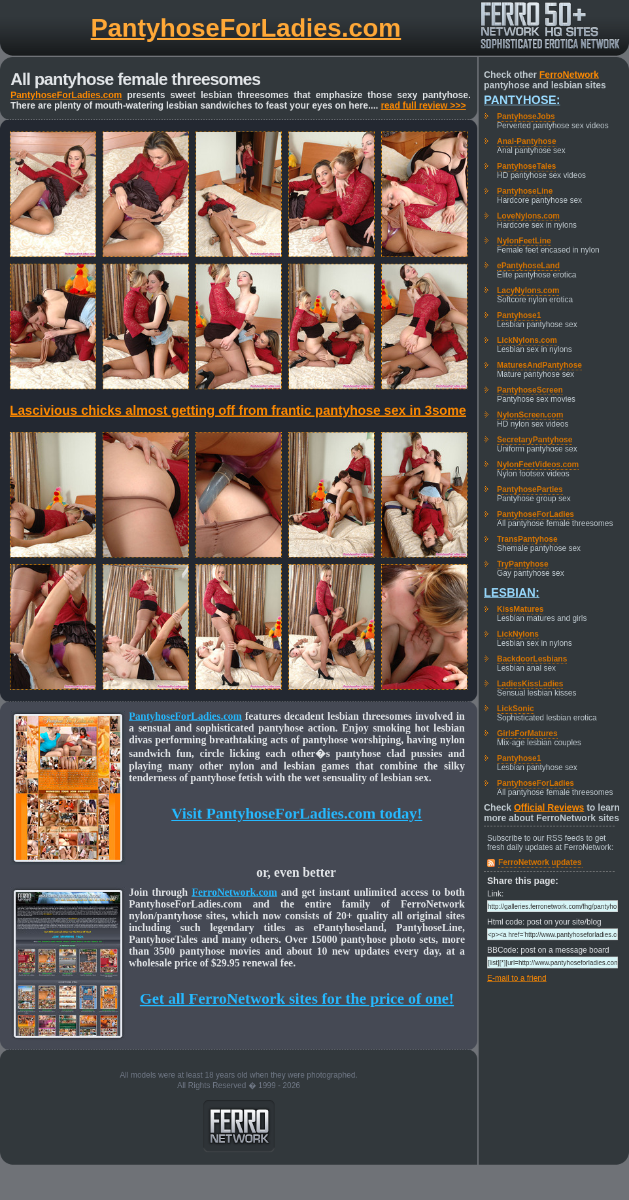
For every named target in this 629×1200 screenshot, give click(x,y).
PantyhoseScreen (530, 390)
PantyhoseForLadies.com (246, 28)
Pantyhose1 (519, 315)
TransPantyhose (527, 539)
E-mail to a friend (517, 978)
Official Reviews (549, 807)
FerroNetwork (569, 74)
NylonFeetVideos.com (538, 464)
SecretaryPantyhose (534, 439)
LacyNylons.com (528, 290)
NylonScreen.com (530, 414)
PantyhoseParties (530, 489)
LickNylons (518, 634)
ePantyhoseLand (528, 265)
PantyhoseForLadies (535, 514)
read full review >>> (423, 105)
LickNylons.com (527, 340)
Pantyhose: (522, 100)
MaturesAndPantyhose (539, 365)
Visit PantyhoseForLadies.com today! (296, 813)
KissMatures (520, 609)
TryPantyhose (523, 564)
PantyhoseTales (526, 166)
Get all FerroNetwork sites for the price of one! (297, 998)
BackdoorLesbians (532, 658)
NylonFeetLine (524, 240)
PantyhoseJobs (526, 116)
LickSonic (515, 708)
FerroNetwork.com (234, 892)
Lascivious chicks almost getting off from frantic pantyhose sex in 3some (238, 410)
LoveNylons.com (528, 216)
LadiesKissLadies (530, 683)
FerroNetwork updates (539, 862)
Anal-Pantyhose (526, 141)
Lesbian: (511, 592)
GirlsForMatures (527, 733)
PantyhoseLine (524, 191)
